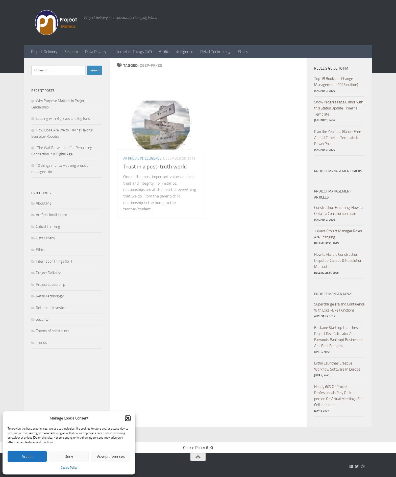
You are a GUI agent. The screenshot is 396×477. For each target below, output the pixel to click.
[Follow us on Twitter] (357, 466)
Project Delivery (44, 51)
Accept (27, 456)
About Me (44, 203)
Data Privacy (95, 51)
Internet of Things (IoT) (132, 51)
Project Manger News (333, 294)
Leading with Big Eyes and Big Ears (63, 118)
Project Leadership (50, 284)
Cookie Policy (69, 467)
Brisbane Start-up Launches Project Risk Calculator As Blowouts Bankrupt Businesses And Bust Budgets (338, 336)
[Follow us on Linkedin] (351, 466)
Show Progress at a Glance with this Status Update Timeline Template (338, 108)
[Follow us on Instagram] (363, 466)
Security (71, 51)
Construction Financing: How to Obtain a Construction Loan (338, 210)
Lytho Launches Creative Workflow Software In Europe (337, 366)
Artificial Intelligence (176, 51)
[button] (127, 418)
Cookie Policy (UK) (198, 447)
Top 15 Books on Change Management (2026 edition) (336, 81)
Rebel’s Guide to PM (331, 68)
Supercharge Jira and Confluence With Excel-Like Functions (339, 307)
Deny (69, 456)
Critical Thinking (48, 226)
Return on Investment (53, 307)
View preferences (111, 456)
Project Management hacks (338, 171)
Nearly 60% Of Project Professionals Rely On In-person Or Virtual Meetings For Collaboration (338, 395)
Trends (41, 342)
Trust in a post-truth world (155, 200)
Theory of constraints (52, 331)
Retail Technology (215, 51)
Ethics (243, 51)
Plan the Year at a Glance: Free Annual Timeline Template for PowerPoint (337, 137)
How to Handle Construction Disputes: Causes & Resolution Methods (338, 260)
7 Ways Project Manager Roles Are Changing (338, 234)
